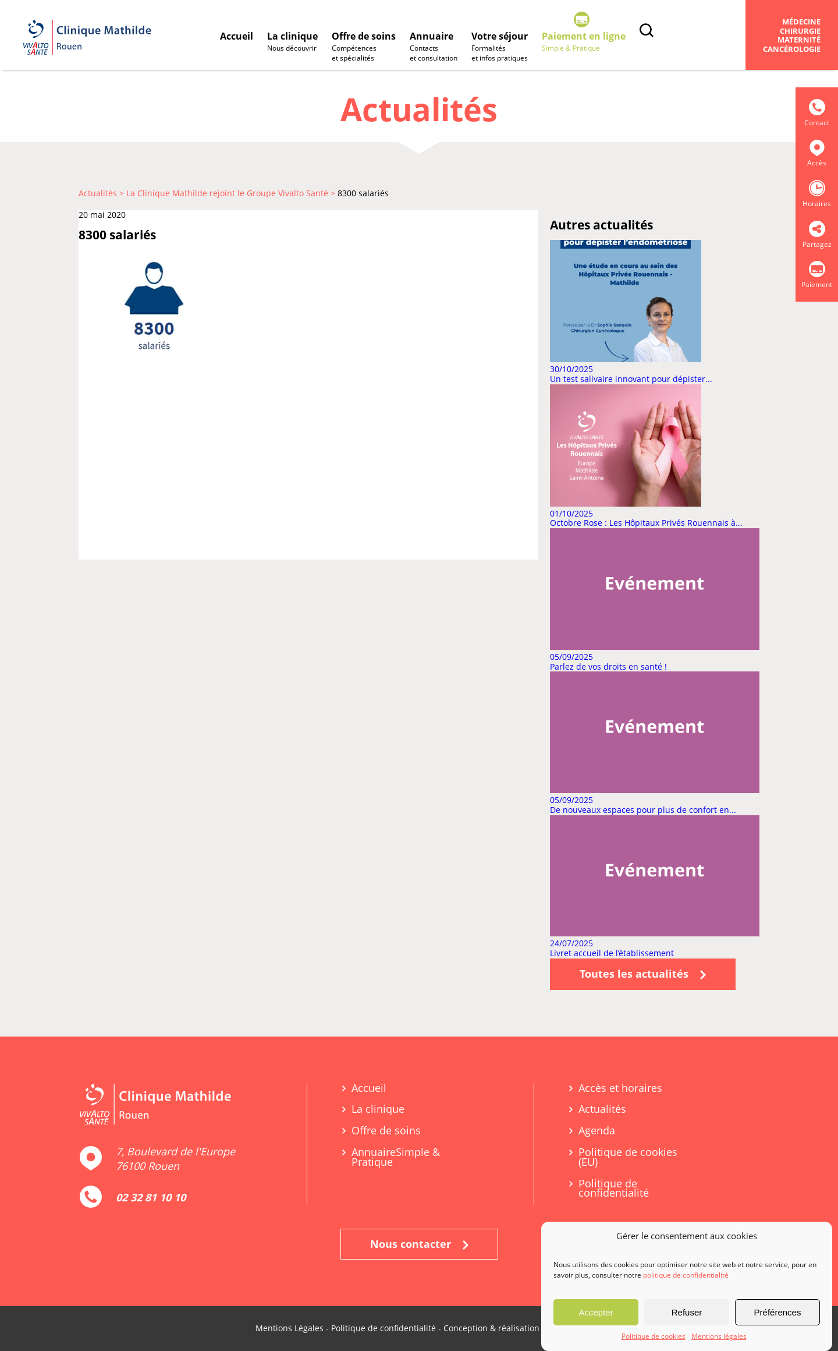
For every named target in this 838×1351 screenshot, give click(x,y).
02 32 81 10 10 (151, 1197)
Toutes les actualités (643, 974)
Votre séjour (499, 47)
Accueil (236, 36)
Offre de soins (364, 47)
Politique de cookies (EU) (627, 1157)
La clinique (292, 42)
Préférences (777, 1315)
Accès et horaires (620, 1088)
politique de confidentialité (686, 1278)
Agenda (596, 1131)
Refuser (687, 1315)
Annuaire (433, 47)
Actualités (602, 1109)
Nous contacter (419, 1244)
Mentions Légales (289, 1328)
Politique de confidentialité (613, 1188)
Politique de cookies (654, 1339)
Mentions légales (719, 1339)
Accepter (595, 1315)
